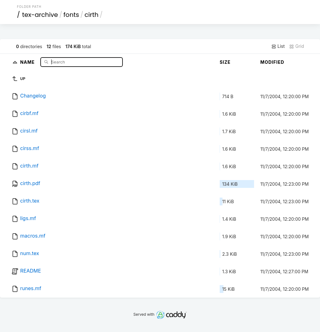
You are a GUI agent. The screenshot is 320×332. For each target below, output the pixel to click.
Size (225, 62)
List (278, 46)
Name (28, 61)
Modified (272, 62)
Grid (296, 46)
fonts (71, 14)
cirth (91, 14)
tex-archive (40, 14)
